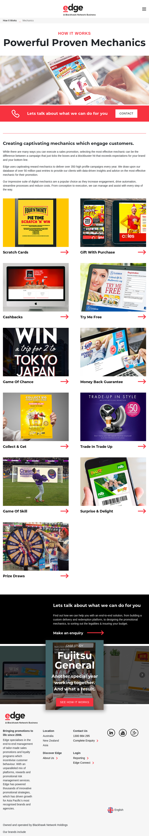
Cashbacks (13, 317)
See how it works (74, 702)
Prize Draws (14, 576)
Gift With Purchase (97, 252)
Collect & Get (14, 447)
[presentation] (7, 675)
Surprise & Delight (96, 511)
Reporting (81, 758)
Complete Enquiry (85, 740)
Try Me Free (91, 317)
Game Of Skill (15, 511)
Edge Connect (83, 762)
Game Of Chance (18, 382)
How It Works (10, 20)
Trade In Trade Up (96, 447)
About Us (50, 758)
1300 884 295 (81, 735)
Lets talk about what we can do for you (97, 605)
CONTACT (126, 113)
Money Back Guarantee (101, 382)
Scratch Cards (15, 252)
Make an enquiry (68, 633)
